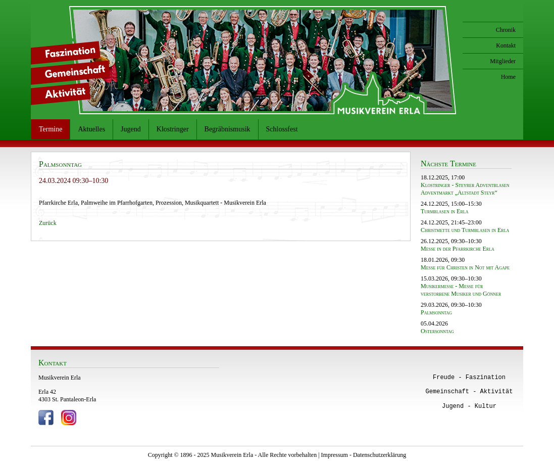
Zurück (48, 222)
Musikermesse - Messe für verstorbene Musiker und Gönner (461, 290)
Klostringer (173, 129)
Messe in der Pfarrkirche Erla (457, 248)
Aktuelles (91, 129)
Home (508, 76)
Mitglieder (503, 61)
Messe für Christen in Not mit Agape (465, 267)
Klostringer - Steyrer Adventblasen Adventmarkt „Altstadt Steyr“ (465, 188)
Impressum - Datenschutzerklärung (364, 454)
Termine (50, 129)
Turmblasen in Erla (444, 211)
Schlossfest (282, 129)
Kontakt (506, 45)
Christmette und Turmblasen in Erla (465, 230)
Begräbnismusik (227, 129)
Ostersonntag (437, 331)
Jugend (131, 129)
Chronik (506, 29)
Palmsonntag (436, 312)
